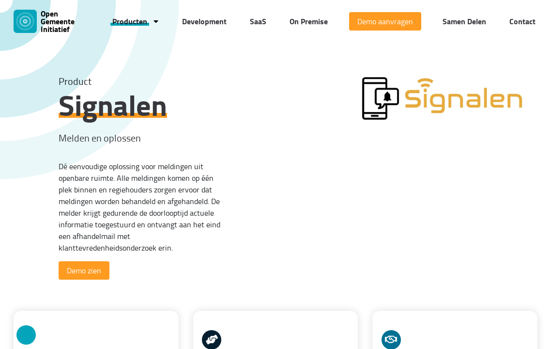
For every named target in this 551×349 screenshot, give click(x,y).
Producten (129, 21)
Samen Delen (464, 21)
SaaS (258, 21)
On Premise (309, 21)
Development (204, 21)
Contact (522, 21)
